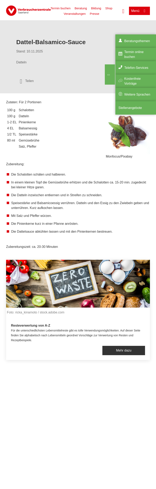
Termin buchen (60, 8)
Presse (94, 13)
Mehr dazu (123, 350)
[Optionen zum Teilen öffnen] (26, 81)
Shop (108, 8)
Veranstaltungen (75, 13)
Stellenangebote (130, 108)
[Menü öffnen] (139, 11)
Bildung (96, 8)
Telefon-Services (136, 67)
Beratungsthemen (137, 41)
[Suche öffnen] (123, 10)
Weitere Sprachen (137, 94)
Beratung (81, 8)
